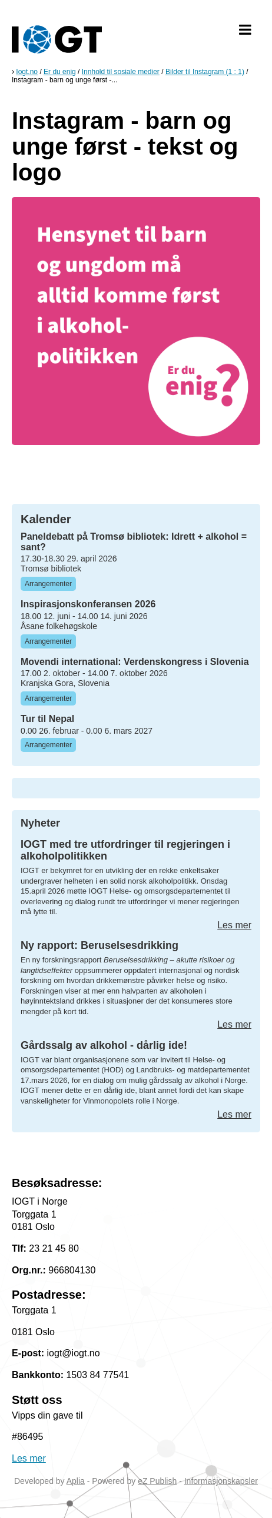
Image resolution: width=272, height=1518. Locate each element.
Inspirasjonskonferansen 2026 (88, 604)
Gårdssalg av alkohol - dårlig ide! (104, 1045)
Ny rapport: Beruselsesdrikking (99, 945)
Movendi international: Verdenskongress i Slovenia (135, 662)
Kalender (46, 519)
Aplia (76, 1481)
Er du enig (60, 72)
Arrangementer (48, 584)
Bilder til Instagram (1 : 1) (204, 72)
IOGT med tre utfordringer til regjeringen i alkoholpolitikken (125, 850)
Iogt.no (27, 72)
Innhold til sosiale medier (121, 72)
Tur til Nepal (47, 719)
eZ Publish (157, 1481)
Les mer (234, 925)
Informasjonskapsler (221, 1481)
